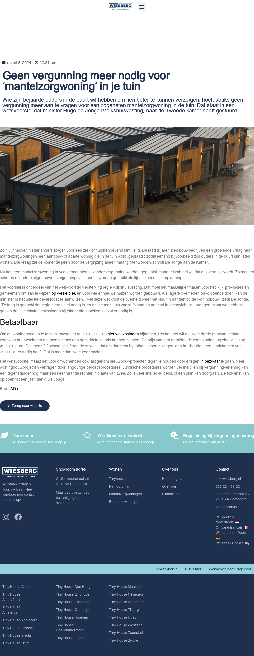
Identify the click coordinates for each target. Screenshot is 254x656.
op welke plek (64, 293)
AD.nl (15, 389)
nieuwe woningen (124, 334)
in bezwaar (210, 361)
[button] (142, 6)
